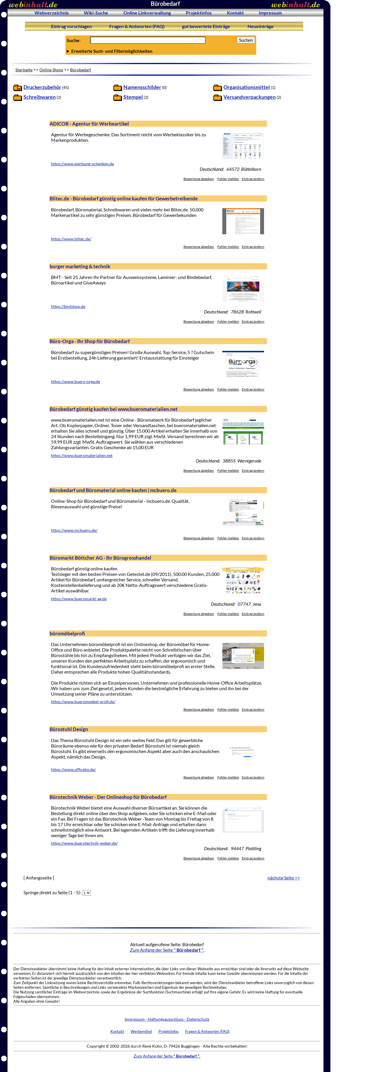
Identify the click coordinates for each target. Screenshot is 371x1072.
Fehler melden (228, 179)
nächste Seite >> (284, 877)
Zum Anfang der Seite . (167, 950)
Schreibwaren (39, 97)
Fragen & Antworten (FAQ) (137, 26)
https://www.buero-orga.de (75, 381)
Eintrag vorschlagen (71, 26)
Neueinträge (260, 26)
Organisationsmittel (246, 87)
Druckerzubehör (42, 87)
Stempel (133, 97)
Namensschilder (142, 87)
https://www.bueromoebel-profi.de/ (83, 701)
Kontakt (235, 12)
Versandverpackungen (249, 97)
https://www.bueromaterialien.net (81, 455)
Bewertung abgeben (198, 179)
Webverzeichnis (51, 12)
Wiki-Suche (96, 12)
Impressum (270, 12)
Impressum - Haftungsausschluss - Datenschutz (167, 1019)
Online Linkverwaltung (147, 12)
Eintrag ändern (253, 179)
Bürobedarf (80, 69)
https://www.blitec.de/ (71, 239)
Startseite (23, 69)
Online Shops (51, 69)
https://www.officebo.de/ (73, 769)
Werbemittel (141, 1031)
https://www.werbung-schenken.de (82, 164)
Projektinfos (199, 12)
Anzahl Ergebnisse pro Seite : (161, 51)
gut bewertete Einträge (206, 26)
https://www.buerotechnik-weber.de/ (84, 843)
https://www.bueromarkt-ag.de (79, 598)
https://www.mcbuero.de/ (74, 530)
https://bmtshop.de (68, 306)
